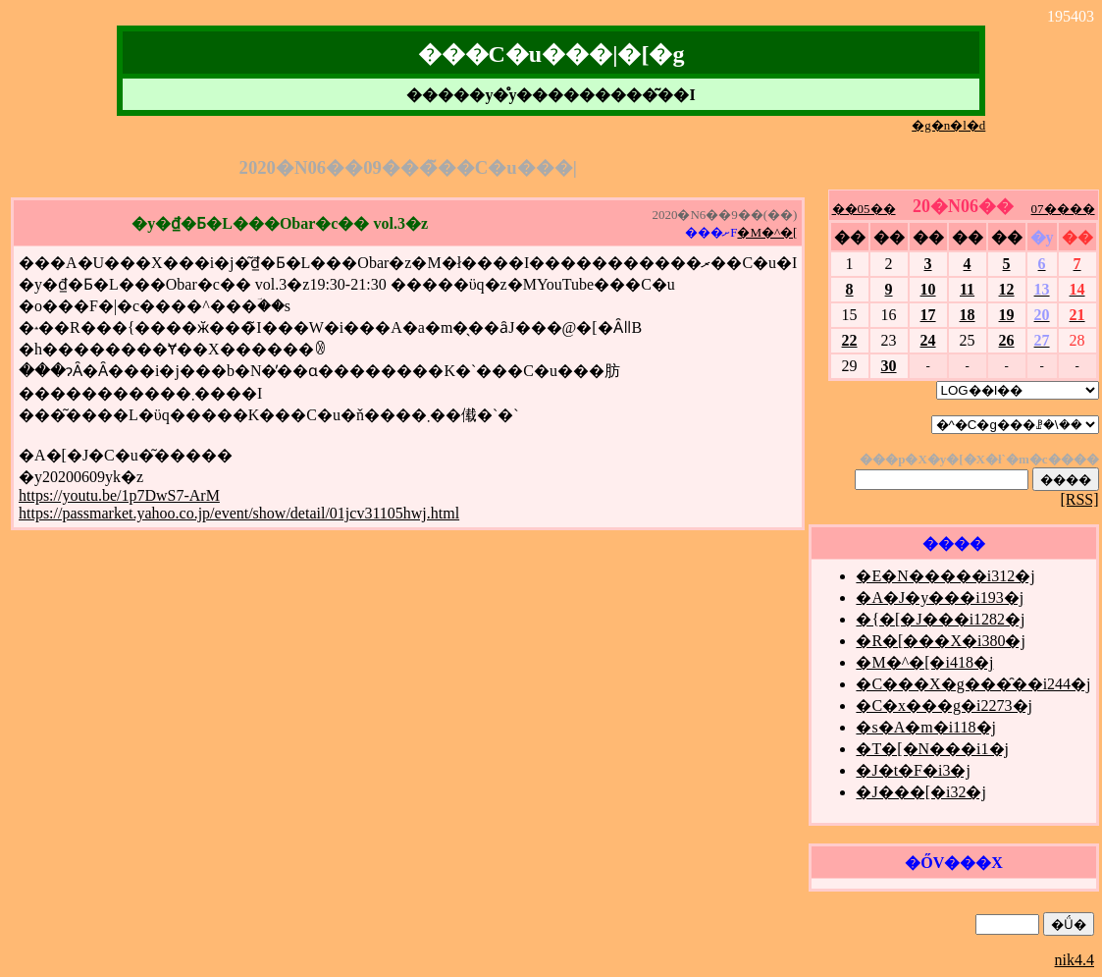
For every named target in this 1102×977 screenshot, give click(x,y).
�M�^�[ (767, 232)
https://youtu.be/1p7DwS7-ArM (119, 495)
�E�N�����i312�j (945, 576)
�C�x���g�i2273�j (944, 705)
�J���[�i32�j (920, 792)
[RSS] (1079, 499)
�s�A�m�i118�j (926, 727)
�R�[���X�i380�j (940, 640)
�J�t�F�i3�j (913, 770)
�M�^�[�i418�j (924, 662)
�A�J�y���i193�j (939, 597)
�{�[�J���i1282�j (940, 619)
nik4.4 (1074, 959)
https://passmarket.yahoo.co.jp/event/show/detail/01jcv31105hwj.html (239, 513)
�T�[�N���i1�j (932, 748)
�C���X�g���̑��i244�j (973, 684)
